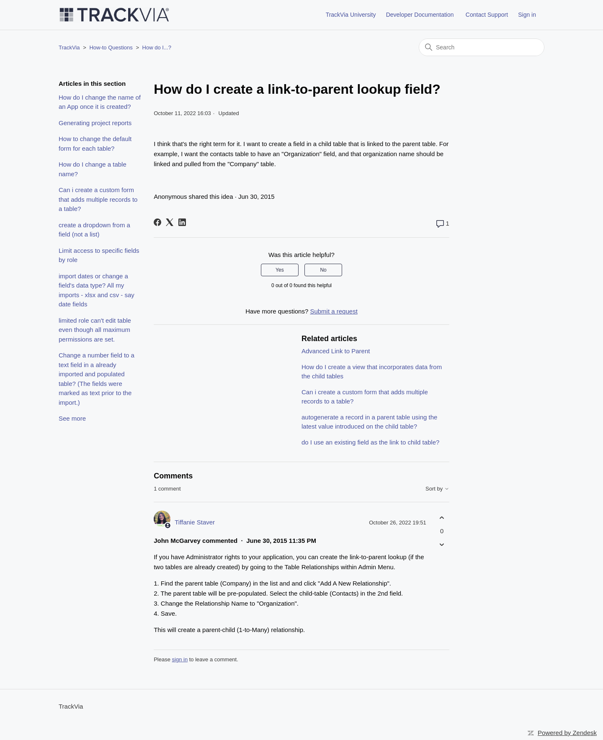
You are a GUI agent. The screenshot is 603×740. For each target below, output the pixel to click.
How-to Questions (110, 47)
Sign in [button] (527, 14)
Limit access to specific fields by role (99, 255)
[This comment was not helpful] (442, 544)
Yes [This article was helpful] (280, 270)
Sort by (437, 489)
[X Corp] (169, 222)
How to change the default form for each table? (95, 143)
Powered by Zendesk (567, 732)
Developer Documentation (420, 14)
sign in (180, 659)
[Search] (481, 47)
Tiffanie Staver (195, 522)
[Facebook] (157, 222)
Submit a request (333, 311)
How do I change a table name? (92, 169)
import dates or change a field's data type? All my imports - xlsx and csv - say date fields (96, 290)
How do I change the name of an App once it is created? (100, 102)
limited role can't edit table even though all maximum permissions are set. (95, 330)
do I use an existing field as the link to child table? (370, 442)
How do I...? (156, 47)
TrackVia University (351, 14)
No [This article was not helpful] (323, 270)
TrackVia (69, 47)
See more (72, 418)
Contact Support (487, 14)
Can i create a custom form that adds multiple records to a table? (98, 199)
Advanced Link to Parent (336, 351)
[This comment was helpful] (442, 518)
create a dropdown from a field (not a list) (94, 229)
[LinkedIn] (182, 222)
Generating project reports (95, 122)
